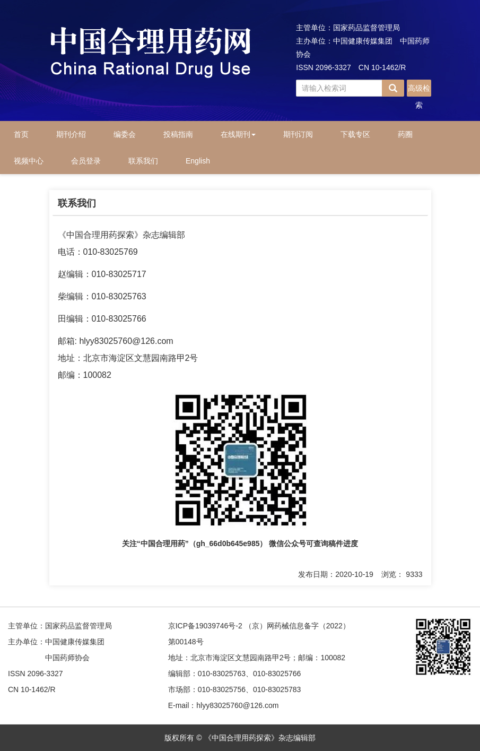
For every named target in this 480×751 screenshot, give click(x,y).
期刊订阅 (298, 134)
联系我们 (143, 161)
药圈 (405, 134)
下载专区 (355, 134)
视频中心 (28, 161)
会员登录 (86, 161)
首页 (21, 134)
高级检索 (419, 90)
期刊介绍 (71, 134)
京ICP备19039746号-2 (205, 625)
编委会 (125, 134)
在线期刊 (238, 134)
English (198, 161)
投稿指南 (178, 134)
